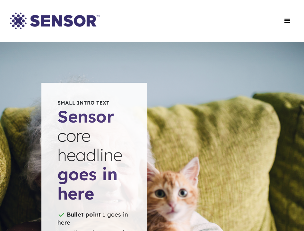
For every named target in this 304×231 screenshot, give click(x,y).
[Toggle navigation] (287, 21)
